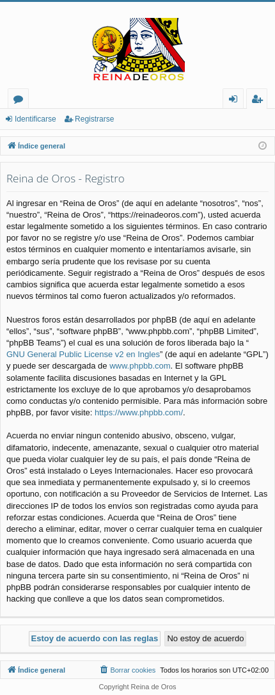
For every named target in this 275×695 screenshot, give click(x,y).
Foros (20, 101)
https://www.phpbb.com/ (139, 412)
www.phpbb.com (139, 366)
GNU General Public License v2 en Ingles (83, 354)
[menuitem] (126, 670)
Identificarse (35, 119)
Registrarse (94, 119)
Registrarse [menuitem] (260, 101)
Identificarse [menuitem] (236, 101)
